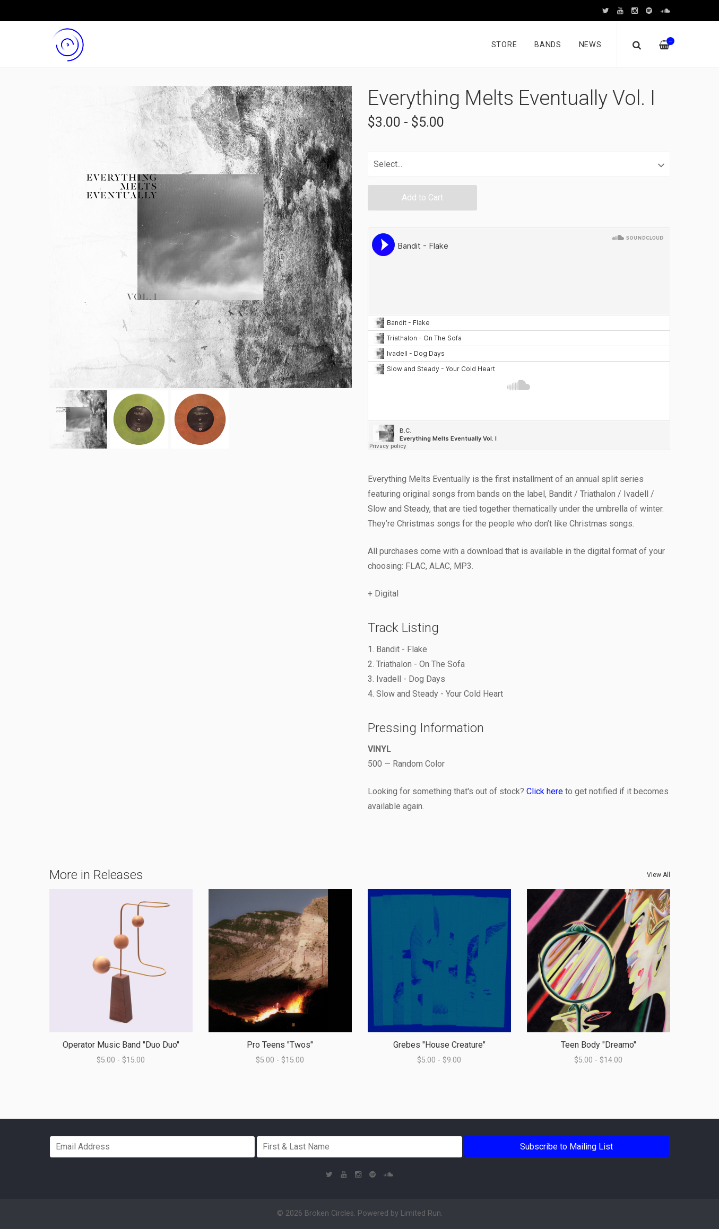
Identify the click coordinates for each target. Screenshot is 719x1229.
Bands (547, 45)
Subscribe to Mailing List (566, 1147)
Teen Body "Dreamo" (598, 1045)
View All (658, 875)
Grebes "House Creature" (439, 1045)
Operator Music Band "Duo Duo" (121, 1045)
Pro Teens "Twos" (280, 1045)
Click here (544, 791)
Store (504, 45)
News (590, 45)
